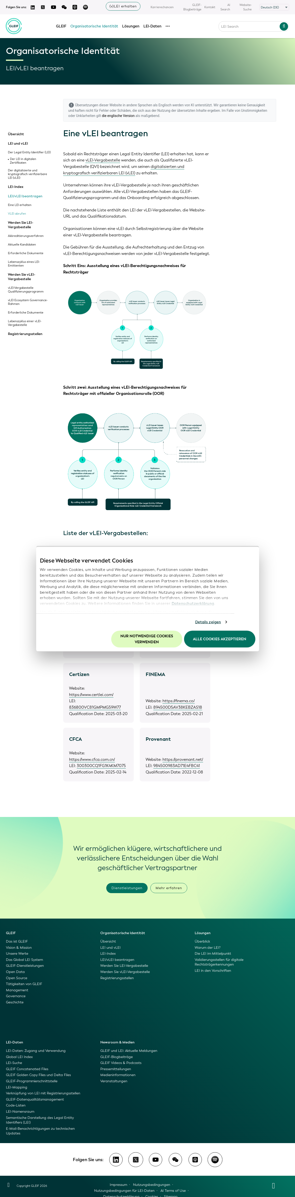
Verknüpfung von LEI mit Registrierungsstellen (43, 1093)
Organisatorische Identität (94, 25)
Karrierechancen (162, 7)
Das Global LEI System (24, 959)
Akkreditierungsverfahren (26, 236)
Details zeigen (208, 622)
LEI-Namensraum (20, 1111)
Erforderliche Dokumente (25, 253)
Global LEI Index (19, 1057)
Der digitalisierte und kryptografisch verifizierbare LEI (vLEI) (27, 174)
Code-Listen (16, 1105)
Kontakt (209, 7)
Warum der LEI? (207, 947)
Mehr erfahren (169, 888)
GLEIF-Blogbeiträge (192, 7)
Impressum (118, 1184)
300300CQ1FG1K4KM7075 (101, 765)
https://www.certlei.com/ (91, 694)
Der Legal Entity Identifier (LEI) (29, 152)
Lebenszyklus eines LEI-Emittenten (24, 264)
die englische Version (118, 116)
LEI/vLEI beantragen (25, 196)
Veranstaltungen (113, 1081)
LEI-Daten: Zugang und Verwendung (36, 1050)
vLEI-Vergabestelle (102, 160)
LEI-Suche (14, 1063)
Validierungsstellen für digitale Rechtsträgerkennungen (219, 962)
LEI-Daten (153, 25)
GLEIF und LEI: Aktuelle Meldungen (128, 1050)
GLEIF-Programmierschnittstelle (31, 1081)
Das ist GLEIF (17, 941)
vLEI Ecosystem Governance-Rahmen (28, 302)
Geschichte (15, 1002)
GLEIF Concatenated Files (27, 1069)
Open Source (16, 978)
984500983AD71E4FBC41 (176, 765)
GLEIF (61, 25)
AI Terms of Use (173, 1190)
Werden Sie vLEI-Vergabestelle (21, 276)
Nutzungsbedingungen (151, 1184)
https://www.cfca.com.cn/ (92, 759)
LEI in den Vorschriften (213, 970)
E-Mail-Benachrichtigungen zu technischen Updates (40, 1131)
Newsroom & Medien (117, 1042)
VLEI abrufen (17, 214)
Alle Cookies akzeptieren (219, 638)
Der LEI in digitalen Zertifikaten (23, 161)
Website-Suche (246, 7)
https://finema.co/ (178, 700)
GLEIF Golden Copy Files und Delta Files (38, 1075)
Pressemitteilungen (115, 1069)
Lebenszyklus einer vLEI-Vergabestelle (24, 323)
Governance (16, 996)
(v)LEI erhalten (123, 6)
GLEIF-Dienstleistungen (25, 965)
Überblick (202, 941)
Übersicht (16, 134)
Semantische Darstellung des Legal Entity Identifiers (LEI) (40, 1120)
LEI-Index (16, 187)
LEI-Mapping (16, 1087)
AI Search (225, 7)
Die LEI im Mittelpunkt (213, 953)
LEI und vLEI (18, 143)
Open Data (15, 972)
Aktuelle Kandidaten (22, 245)
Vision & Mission (19, 947)
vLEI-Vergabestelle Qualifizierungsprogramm (26, 290)
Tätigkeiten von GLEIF (24, 984)
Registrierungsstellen (25, 334)
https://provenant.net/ (182, 759)
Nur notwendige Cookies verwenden (146, 638)
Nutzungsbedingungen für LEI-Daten (124, 1190)
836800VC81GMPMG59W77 (95, 707)
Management (17, 990)
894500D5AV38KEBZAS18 (177, 707)
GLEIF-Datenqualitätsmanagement (35, 1099)
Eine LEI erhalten (19, 205)
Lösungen (131, 25)
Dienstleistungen (126, 888)
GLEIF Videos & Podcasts (120, 1063)
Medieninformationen (117, 1075)
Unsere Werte (17, 953)
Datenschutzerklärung (193, 603)
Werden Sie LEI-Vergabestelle (20, 225)
